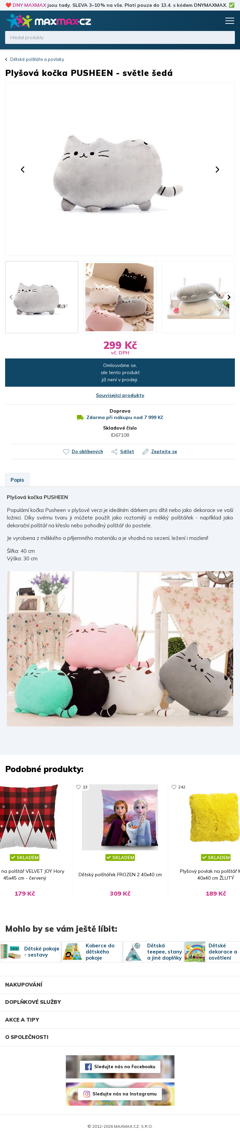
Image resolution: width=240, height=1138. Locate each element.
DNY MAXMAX (29, 5)
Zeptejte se (164, 451)
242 (181, 786)
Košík (214, 21)
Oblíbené (201, 21)
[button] (22, 169)
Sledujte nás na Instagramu (125, 1093)
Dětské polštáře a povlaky (37, 59)
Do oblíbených (87, 451)
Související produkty (120, 395)
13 (85, 786)
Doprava (120, 411)
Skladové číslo (120, 428)
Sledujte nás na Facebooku (124, 1066)
